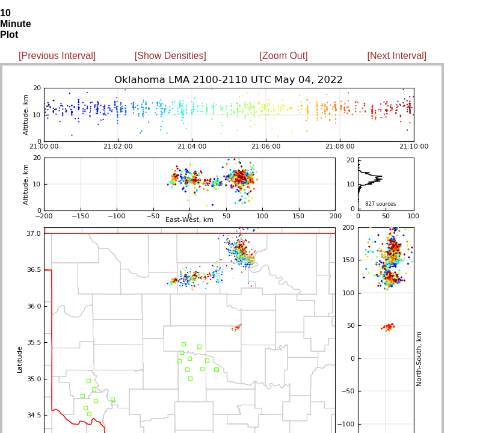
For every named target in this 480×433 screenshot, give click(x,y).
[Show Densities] (170, 56)
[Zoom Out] (284, 56)
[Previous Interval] (57, 56)
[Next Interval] (397, 56)
